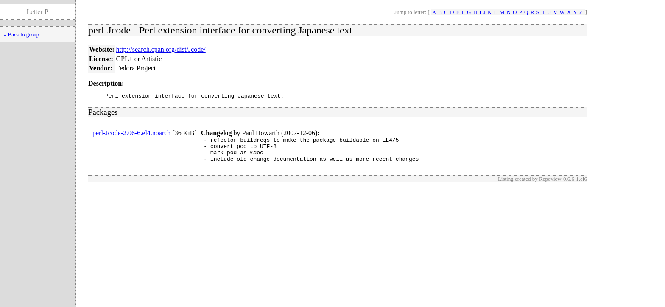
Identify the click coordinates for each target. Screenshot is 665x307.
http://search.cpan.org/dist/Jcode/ (161, 49)
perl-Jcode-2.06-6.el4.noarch (131, 134)
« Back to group (21, 34)
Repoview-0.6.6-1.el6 (563, 185)
